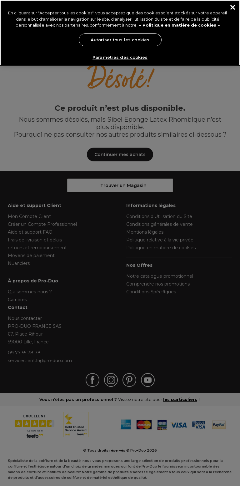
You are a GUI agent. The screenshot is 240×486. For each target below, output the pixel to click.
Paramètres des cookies (120, 57)
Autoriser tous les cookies (120, 39)
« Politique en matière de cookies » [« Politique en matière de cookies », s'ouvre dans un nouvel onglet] (179, 25)
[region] (120, 33)
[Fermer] (232, 7)
